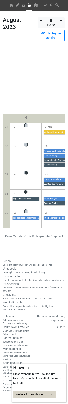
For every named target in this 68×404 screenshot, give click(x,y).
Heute (51, 23)
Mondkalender (17, 354)
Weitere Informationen (30, 394)
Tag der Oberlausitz (22, 198)
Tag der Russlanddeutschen (26, 218)
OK (51, 394)
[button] (37, 5)
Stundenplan (34, 287)
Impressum (58, 320)
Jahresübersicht (17, 341)
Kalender (17, 319)
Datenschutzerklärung (51, 316)
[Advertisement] (34, 79)
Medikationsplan (34, 306)
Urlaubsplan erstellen (51, 35)
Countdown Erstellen (17, 330)
